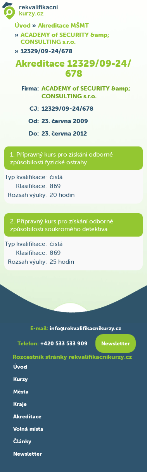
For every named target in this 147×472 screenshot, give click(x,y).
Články (22, 441)
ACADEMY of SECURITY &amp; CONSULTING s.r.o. (65, 38)
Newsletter (27, 453)
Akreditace (27, 416)
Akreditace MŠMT (63, 25)
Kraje (20, 404)
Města (21, 391)
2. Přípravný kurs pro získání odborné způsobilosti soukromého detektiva (61, 225)
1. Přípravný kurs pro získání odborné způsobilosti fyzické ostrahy (61, 158)
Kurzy (20, 379)
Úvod (20, 366)
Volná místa (28, 428)
